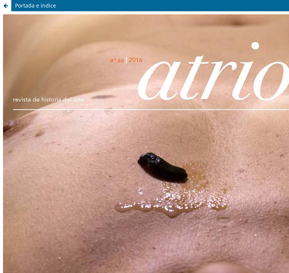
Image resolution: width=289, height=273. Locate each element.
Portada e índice (35, 5)
